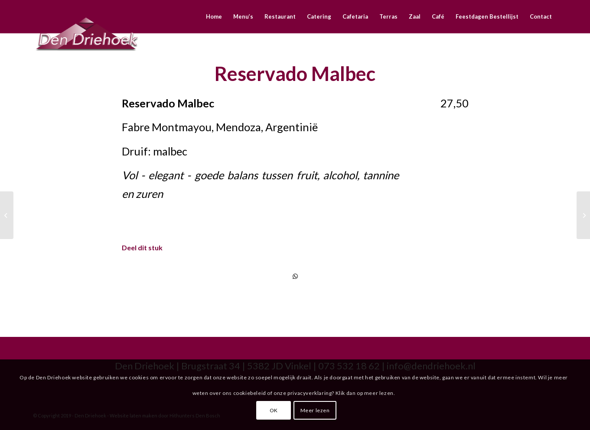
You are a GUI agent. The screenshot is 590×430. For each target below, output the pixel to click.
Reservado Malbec (295, 73)
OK (274, 410)
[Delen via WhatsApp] (295, 276)
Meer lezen (315, 410)
